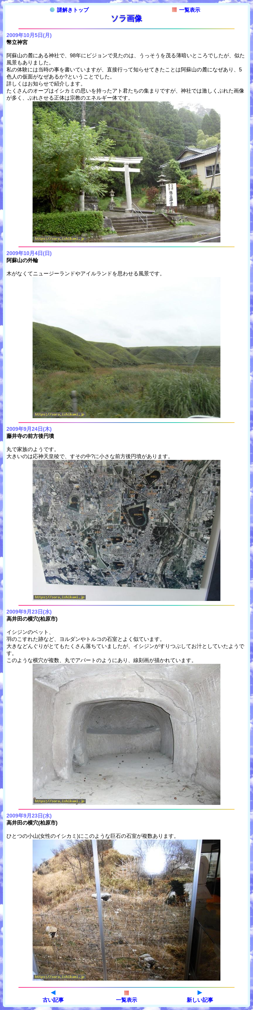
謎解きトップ (69, 10)
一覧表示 (186, 10)
